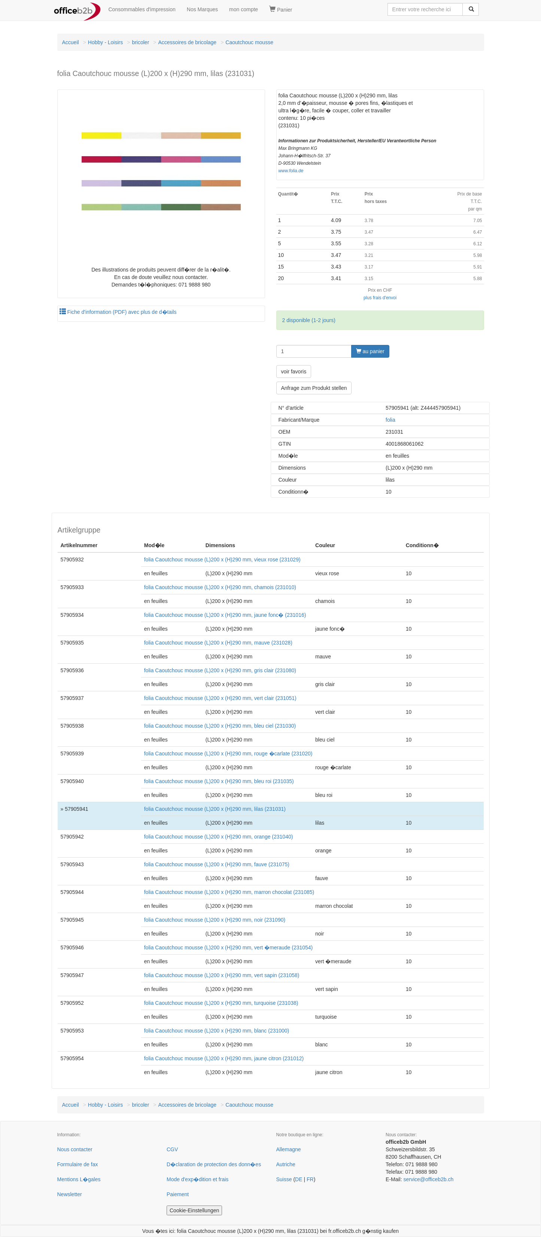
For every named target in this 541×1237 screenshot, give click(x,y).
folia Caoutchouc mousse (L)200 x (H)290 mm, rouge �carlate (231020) (228, 754)
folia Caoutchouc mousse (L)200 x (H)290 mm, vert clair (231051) (220, 698)
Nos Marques (202, 9)
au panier (370, 351)
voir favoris (294, 372)
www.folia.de (291, 170)
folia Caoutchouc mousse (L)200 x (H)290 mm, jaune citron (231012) (224, 1058)
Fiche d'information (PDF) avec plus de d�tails (118, 312)
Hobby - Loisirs (105, 42)
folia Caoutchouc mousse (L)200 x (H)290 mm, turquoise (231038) (221, 1003)
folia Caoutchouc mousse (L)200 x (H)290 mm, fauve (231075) (216, 864)
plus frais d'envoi (380, 297)
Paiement (178, 1194)
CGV (172, 1149)
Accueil (70, 42)
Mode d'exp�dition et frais (197, 1179)
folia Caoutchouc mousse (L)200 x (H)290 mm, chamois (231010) (220, 587)
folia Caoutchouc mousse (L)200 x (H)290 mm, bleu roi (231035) (219, 781)
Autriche (285, 1164)
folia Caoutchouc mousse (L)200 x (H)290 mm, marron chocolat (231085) (229, 892)
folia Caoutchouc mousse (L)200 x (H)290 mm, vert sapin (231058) (222, 975)
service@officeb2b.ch (428, 1179)
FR (310, 1179)
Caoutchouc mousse (249, 42)
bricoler (140, 42)
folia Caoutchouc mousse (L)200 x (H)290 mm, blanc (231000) (216, 1031)
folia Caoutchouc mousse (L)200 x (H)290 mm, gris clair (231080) (220, 670)
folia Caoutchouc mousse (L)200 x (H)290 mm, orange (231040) (218, 837)
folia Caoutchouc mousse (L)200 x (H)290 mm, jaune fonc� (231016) (225, 615)
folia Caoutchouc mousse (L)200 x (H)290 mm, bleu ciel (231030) (220, 726)
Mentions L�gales (79, 1179)
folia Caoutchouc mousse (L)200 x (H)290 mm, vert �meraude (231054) (228, 948)
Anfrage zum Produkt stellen (314, 388)
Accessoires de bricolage (187, 42)
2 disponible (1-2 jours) (308, 320)
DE (298, 1179)
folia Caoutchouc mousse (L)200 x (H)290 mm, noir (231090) (214, 920)
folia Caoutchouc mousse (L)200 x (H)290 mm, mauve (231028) (218, 643)
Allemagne (288, 1149)
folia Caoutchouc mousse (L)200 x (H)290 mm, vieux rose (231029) (222, 560)
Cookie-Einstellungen (194, 1210)
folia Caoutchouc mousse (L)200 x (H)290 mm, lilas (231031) (215, 809)
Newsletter (69, 1194)
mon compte (243, 9)
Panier (280, 9)
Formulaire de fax (77, 1164)
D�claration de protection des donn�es (214, 1164)
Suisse (284, 1179)
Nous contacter (74, 1149)
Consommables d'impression (142, 9)
